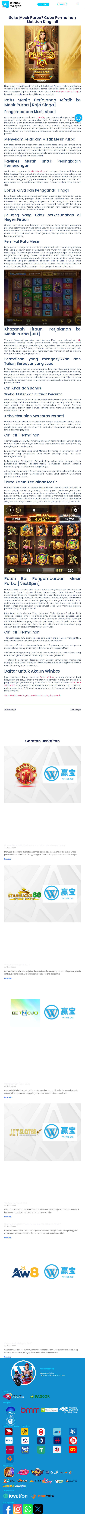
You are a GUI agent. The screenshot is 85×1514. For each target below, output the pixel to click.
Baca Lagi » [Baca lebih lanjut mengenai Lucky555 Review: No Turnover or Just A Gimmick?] (8, 1238)
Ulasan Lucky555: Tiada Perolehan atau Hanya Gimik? (32, 1224)
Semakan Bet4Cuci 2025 (17, 1083)
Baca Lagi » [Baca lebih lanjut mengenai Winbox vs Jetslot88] (8, 1217)
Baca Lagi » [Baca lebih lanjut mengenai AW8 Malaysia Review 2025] (8, 1357)
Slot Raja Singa (38, 171)
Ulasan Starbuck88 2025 (17, 964)
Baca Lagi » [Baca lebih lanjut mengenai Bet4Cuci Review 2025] (8, 1097)
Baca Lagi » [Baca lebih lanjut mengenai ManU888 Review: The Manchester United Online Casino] (8, 859)
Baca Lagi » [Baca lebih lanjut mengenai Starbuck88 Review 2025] (8, 978)
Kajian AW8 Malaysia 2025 (18, 1343)
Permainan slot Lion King (67, 91)
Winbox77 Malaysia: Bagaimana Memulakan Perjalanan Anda (32, 695)
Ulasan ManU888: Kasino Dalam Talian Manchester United (34, 845)
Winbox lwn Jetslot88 (15, 1203)
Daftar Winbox (47, 677)
